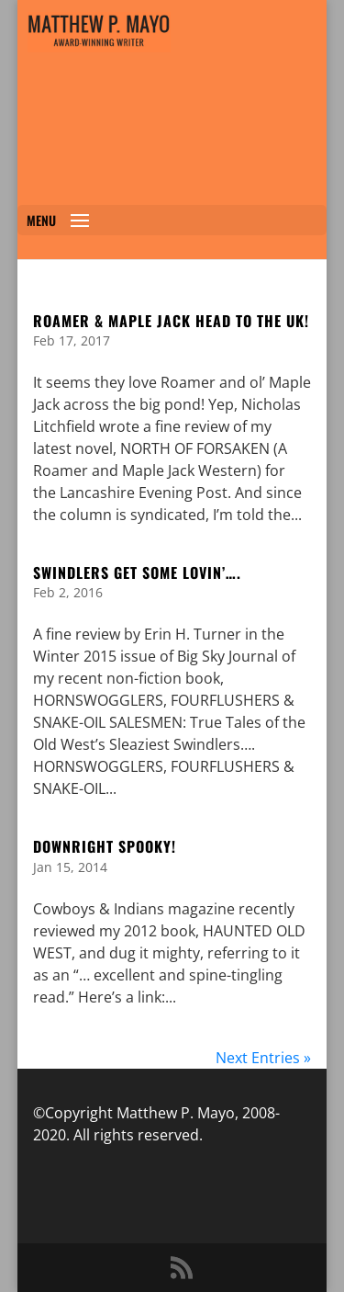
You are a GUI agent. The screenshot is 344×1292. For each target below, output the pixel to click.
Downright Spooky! (104, 846)
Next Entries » (263, 1058)
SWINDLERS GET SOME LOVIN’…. (137, 572)
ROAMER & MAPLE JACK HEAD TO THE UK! (171, 321)
